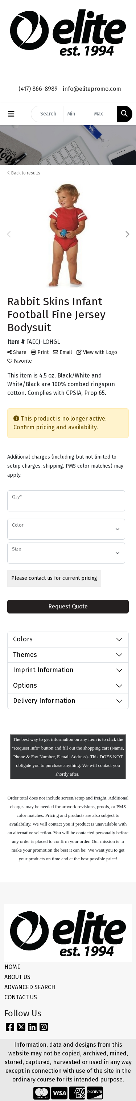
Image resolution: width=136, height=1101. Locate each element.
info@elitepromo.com (92, 88)
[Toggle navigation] (11, 114)
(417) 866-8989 (38, 88)
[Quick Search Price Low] (76, 114)
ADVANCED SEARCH (29, 987)
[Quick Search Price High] (103, 114)
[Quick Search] (47, 114)
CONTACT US (20, 997)
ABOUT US (17, 977)
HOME (12, 966)
